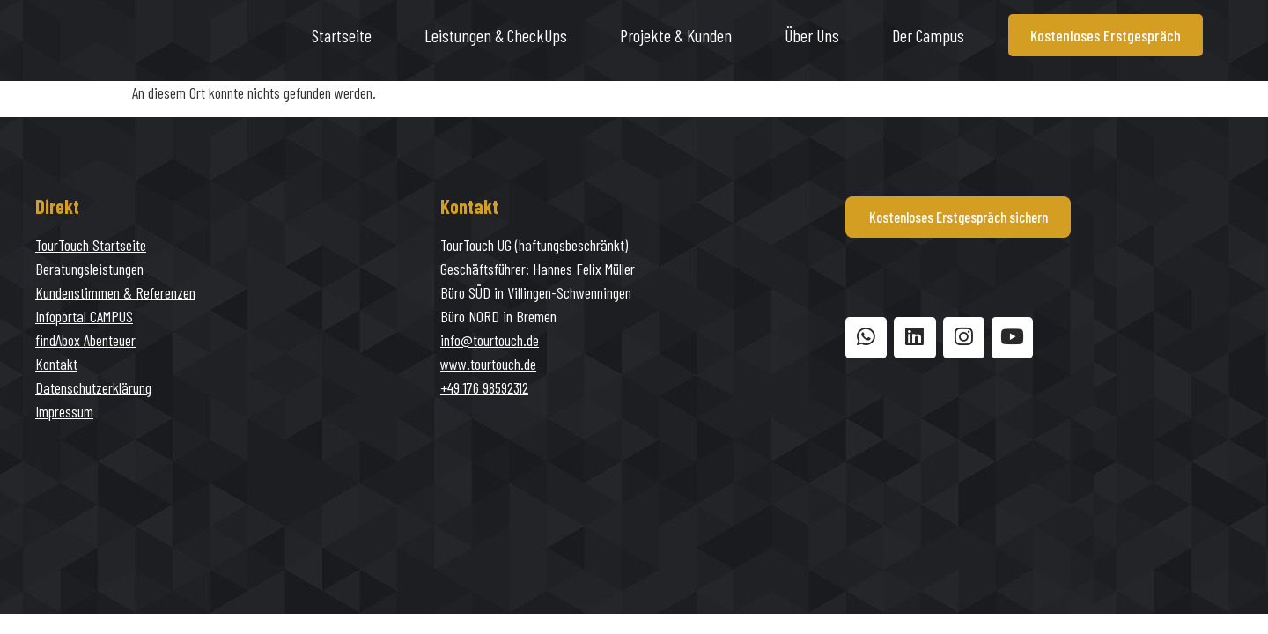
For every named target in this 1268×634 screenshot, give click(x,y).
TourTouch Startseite (90, 244)
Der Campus (928, 35)
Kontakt (56, 363)
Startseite (342, 35)
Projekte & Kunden (676, 35)
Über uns (812, 35)
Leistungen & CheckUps (495, 35)
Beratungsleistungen (89, 268)
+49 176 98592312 (484, 387)
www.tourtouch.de (488, 363)
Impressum (64, 411)
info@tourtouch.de (489, 340)
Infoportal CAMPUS (84, 316)
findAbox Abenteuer (85, 340)
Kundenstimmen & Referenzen (115, 292)
